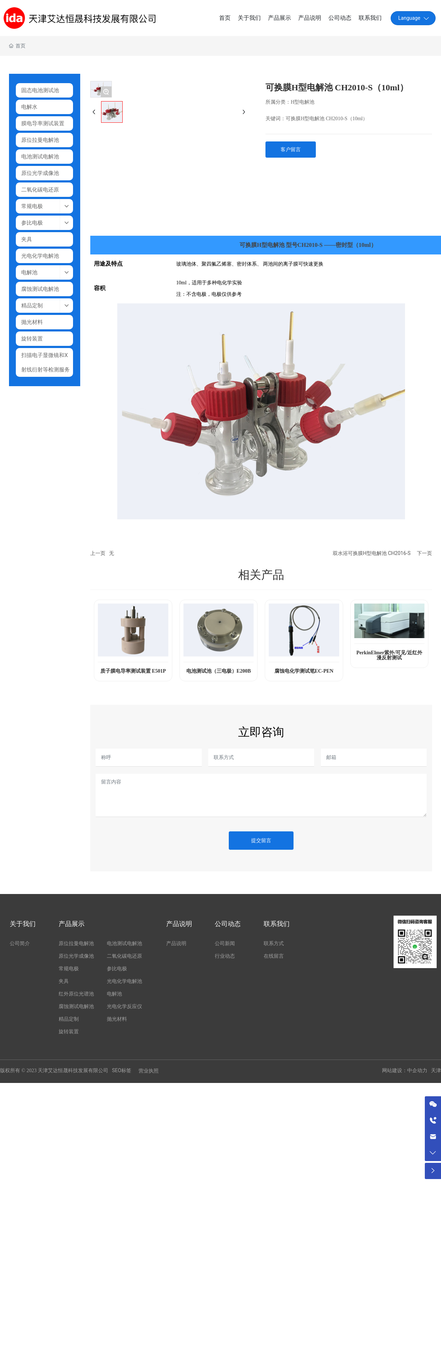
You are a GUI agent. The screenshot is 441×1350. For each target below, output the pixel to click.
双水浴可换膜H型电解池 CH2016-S (371, 553)
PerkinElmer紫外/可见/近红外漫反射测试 (389, 655)
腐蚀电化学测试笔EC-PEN (303, 671)
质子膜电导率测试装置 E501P (133, 671)
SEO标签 (121, 1070)
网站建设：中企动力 (404, 1070)
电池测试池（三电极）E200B (218, 671)
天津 (436, 1070)
